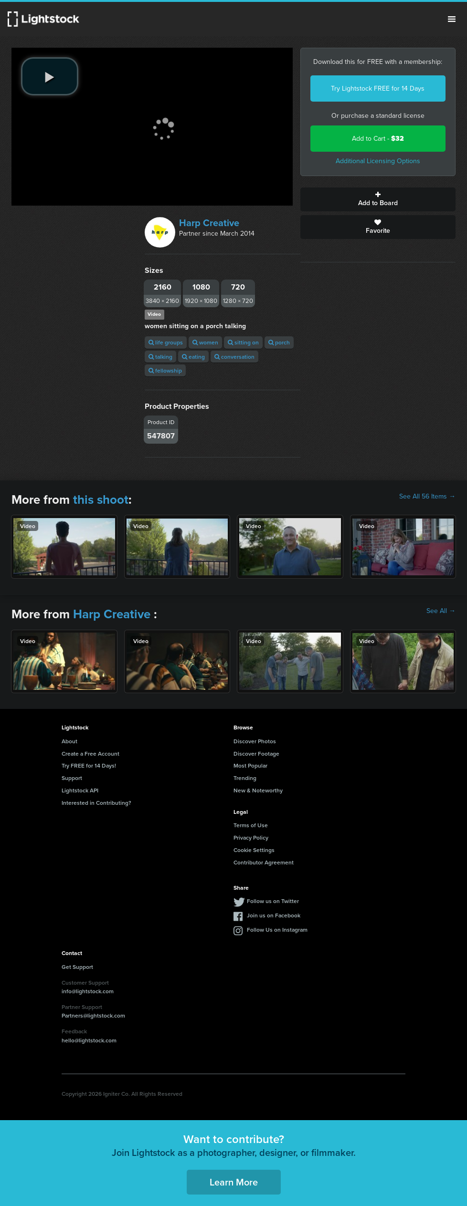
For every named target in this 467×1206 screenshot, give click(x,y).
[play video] (49, 76)
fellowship (165, 370)
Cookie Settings (254, 850)
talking (160, 357)
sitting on (243, 342)
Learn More (234, 1182)
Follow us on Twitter (273, 901)
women (205, 342)
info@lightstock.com (88, 991)
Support (72, 778)
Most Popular (250, 765)
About (69, 741)
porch (279, 342)
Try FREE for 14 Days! (89, 765)
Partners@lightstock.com (93, 1015)
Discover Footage (256, 753)
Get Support (77, 967)
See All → (441, 611)
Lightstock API (80, 790)
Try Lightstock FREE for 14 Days (378, 88)
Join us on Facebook (273, 915)
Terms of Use (251, 825)
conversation (234, 357)
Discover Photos (255, 741)
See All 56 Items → (427, 496)
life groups (166, 342)
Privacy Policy (251, 837)
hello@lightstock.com (89, 1040)
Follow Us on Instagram (277, 929)
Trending (245, 778)
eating (193, 357)
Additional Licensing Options (378, 161)
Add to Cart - (378, 139)
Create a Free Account (90, 753)
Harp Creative (209, 223)
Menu (451, 19)
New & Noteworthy (258, 790)
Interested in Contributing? (96, 803)
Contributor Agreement (264, 862)
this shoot (100, 499)
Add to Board (378, 199)
